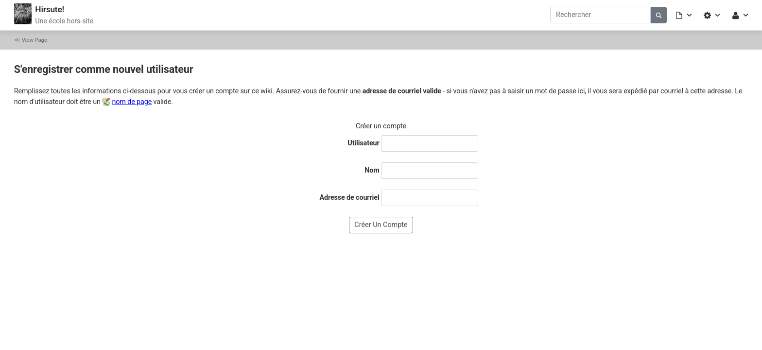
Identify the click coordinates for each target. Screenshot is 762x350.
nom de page (132, 102)
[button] (684, 14)
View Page (34, 39)
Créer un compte (380, 225)
